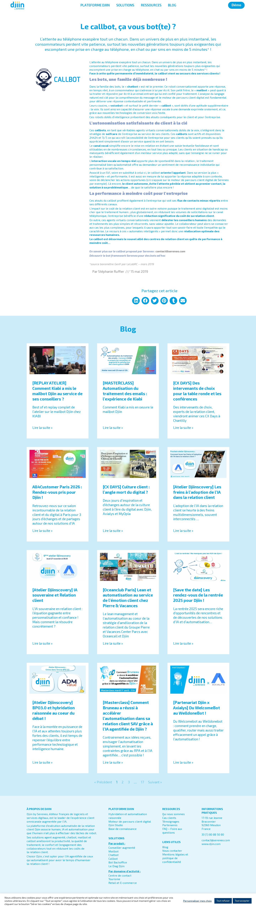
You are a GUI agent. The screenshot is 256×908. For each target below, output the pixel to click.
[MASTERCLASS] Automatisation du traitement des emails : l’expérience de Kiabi (125, 390)
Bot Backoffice (117, 862)
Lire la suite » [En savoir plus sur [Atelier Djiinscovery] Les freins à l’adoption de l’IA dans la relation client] (183, 530)
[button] (136, 301)
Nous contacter (172, 850)
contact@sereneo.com (216, 840)
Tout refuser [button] (223, 900)
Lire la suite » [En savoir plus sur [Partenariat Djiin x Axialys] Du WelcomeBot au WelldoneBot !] (183, 762)
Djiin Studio (115, 825)
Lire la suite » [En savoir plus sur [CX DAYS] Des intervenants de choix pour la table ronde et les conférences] (183, 427)
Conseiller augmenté (121, 847)
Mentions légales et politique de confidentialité (175, 858)
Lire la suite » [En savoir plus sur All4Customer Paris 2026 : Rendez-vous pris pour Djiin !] (42, 530)
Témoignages (170, 821)
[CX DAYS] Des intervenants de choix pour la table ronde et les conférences (197, 390)
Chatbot (113, 854)
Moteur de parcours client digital (129, 821)
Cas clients (169, 817)
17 (142, 782)
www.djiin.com (211, 843)
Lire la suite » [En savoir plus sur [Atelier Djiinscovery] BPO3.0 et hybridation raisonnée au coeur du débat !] (42, 762)
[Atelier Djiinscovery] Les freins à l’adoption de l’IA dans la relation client (197, 492)
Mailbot (113, 851)
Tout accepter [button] (242, 900)
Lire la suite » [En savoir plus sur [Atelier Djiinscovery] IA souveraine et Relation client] (42, 643)
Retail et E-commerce (122, 882)
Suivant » (155, 782)
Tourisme (114, 879)
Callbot (113, 858)
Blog (165, 847)
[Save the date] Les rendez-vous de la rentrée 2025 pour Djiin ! (198, 595)
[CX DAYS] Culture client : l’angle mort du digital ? (126, 489)
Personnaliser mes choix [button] (197, 900)
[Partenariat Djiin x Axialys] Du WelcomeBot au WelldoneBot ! (196, 707)
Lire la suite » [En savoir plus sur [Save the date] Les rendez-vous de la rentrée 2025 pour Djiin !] (183, 643)
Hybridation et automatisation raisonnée (127, 815)
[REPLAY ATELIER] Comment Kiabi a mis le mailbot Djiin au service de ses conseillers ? (57, 390)
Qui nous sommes (173, 814)
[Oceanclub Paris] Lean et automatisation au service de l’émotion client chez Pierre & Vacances (128, 597)
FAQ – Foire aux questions (172, 830)
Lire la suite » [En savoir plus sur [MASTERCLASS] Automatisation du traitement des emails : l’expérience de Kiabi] (113, 427)
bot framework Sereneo (122, 255)
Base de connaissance (122, 828)
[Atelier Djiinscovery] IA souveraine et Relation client (54, 595)
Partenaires (169, 825)
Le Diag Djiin (116, 866)
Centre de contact (119, 875)
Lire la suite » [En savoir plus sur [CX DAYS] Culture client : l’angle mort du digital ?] (113, 530)
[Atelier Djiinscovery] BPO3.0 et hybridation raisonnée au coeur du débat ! (53, 710)
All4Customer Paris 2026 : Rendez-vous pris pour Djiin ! (57, 492)
